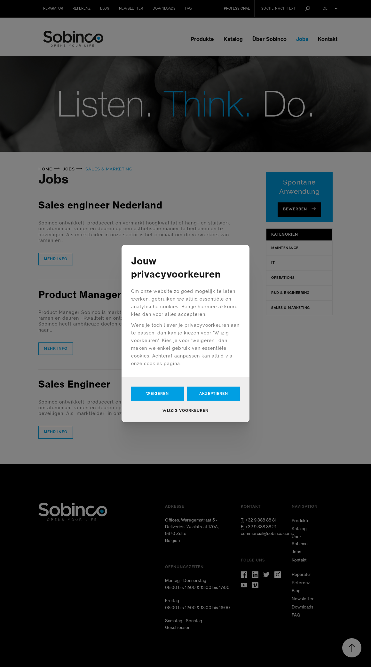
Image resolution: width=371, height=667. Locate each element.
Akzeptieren (213, 393)
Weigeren (157, 393)
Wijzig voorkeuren (185, 410)
